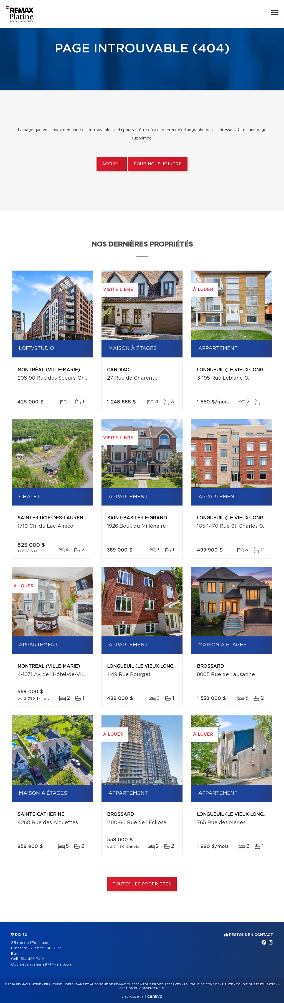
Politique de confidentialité (208, 984)
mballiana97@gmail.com (49, 964)
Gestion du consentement (142, 988)
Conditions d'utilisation (257, 984)
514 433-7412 (32, 959)
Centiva (154, 996)
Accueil (111, 164)
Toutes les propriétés (142, 884)
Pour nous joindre (158, 164)
